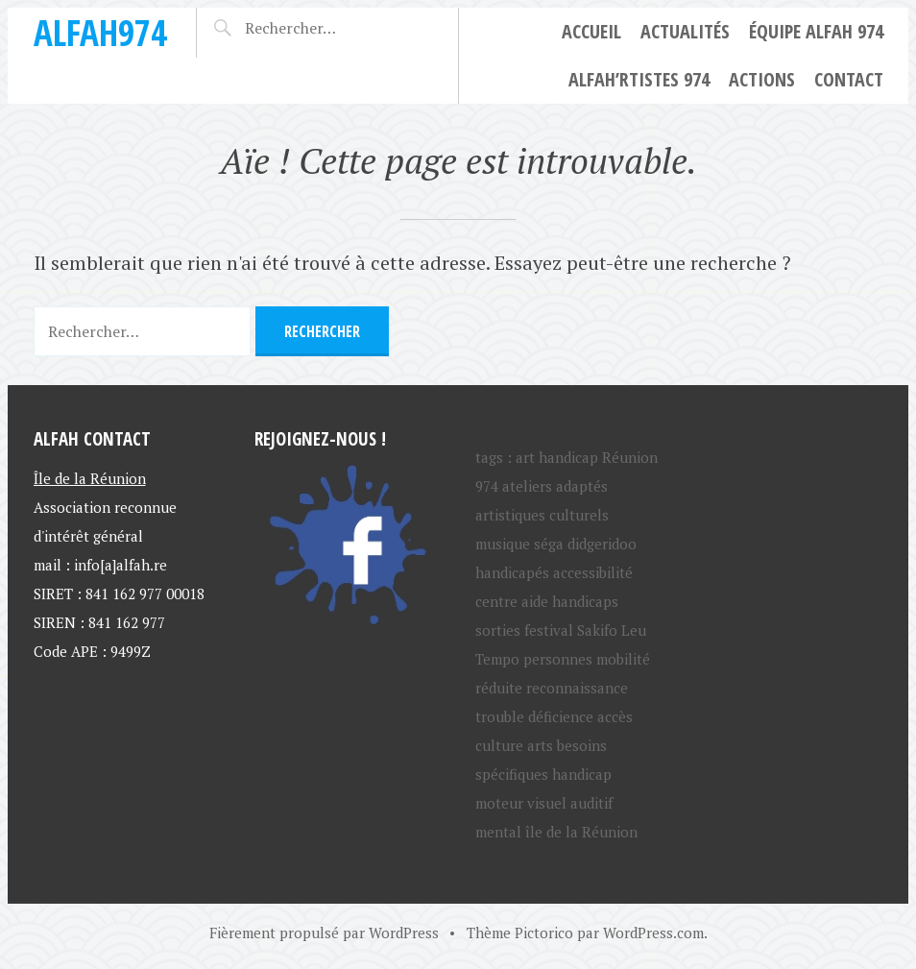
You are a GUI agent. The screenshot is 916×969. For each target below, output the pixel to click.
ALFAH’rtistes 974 (639, 79)
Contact (848, 79)
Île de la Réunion (90, 478)
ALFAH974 (100, 32)
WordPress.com (653, 932)
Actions (762, 79)
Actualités (685, 31)
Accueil (591, 31)
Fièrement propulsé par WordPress (324, 932)
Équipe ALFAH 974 (816, 31)
